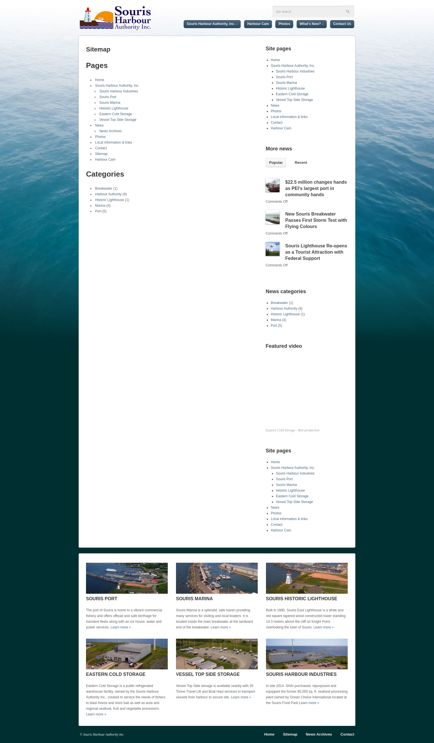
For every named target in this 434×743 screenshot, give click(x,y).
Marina (100, 206)
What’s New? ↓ (312, 24)
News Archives (110, 131)
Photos (284, 24)
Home (99, 80)
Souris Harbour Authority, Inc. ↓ (212, 24)
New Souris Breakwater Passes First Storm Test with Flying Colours (316, 220)
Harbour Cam (258, 24)
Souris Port (107, 97)
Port (98, 211)
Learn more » (121, 627)
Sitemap (101, 154)
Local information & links (113, 142)
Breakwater (103, 189)
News (99, 125)
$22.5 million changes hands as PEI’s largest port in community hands (316, 188)
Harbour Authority (108, 194)
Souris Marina (109, 103)
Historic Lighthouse (113, 108)
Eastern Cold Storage (115, 114)
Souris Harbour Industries (118, 91)
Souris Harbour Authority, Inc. (117, 86)
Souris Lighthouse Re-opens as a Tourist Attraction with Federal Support (316, 252)
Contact (101, 148)
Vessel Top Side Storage (118, 120)
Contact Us (342, 24)
